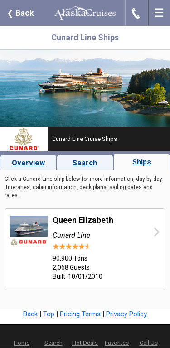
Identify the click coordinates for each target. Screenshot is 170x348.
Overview (28, 163)
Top (48, 314)
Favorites (117, 336)
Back (20, 13)
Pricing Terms (80, 314)
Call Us (149, 342)
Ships (141, 162)
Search (85, 163)
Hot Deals (85, 342)
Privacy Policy (126, 314)
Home (21, 342)
